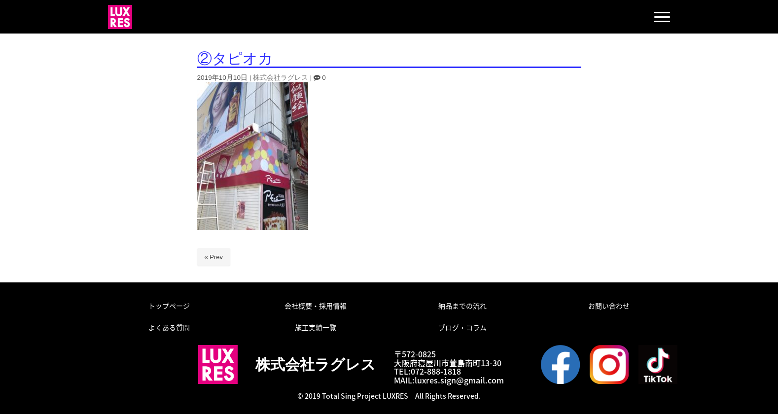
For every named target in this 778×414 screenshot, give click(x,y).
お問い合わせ (609, 305)
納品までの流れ (462, 305)
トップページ (169, 305)
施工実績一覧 (315, 327)
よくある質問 (169, 327)
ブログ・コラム (462, 327)
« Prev (214, 257)
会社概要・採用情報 (315, 305)
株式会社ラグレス (280, 77)
